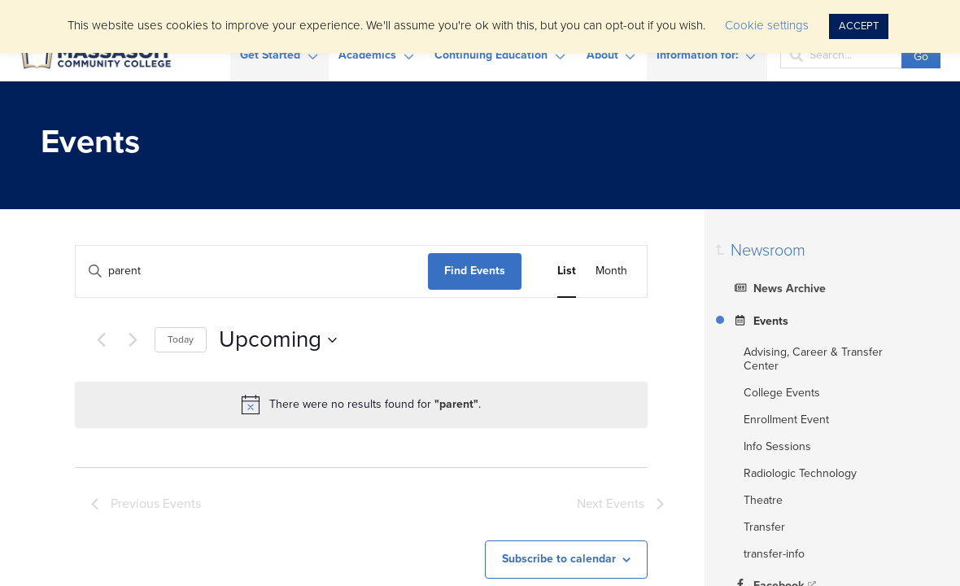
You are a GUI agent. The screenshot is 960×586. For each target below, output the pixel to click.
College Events (782, 393)
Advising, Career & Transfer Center (813, 359)
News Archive (778, 287)
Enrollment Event (786, 419)
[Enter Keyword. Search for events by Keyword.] (252, 271)
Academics (367, 55)
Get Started (270, 55)
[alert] (361, 404)
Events (759, 320)
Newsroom (768, 250)
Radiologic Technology (800, 473)
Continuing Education (491, 55)
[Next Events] (132, 340)
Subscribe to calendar (559, 559)
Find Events (474, 271)
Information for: (698, 55)
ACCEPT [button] (859, 26)
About (602, 55)
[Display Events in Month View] (611, 271)
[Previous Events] (101, 340)
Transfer (764, 527)
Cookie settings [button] (767, 25)
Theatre (763, 500)
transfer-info (774, 554)
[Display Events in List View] (566, 271)
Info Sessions (777, 446)
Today (181, 339)
